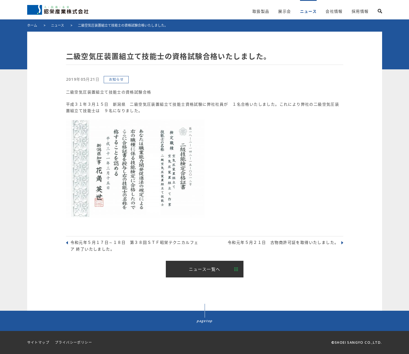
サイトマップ (38, 342)
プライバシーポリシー (73, 342)
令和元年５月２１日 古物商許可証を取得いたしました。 (283, 242)
